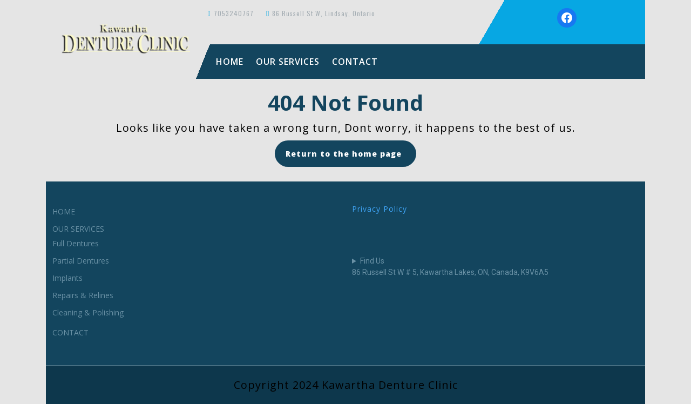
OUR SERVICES (288, 62)
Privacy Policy (379, 209)
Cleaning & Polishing (88, 312)
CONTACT (355, 62)
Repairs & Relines (82, 295)
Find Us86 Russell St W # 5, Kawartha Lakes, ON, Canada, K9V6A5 (450, 267)
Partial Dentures (80, 260)
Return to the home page (351, 157)
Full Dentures (75, 243)
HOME (229, 62)
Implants (67, 278)
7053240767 (234, 13)
